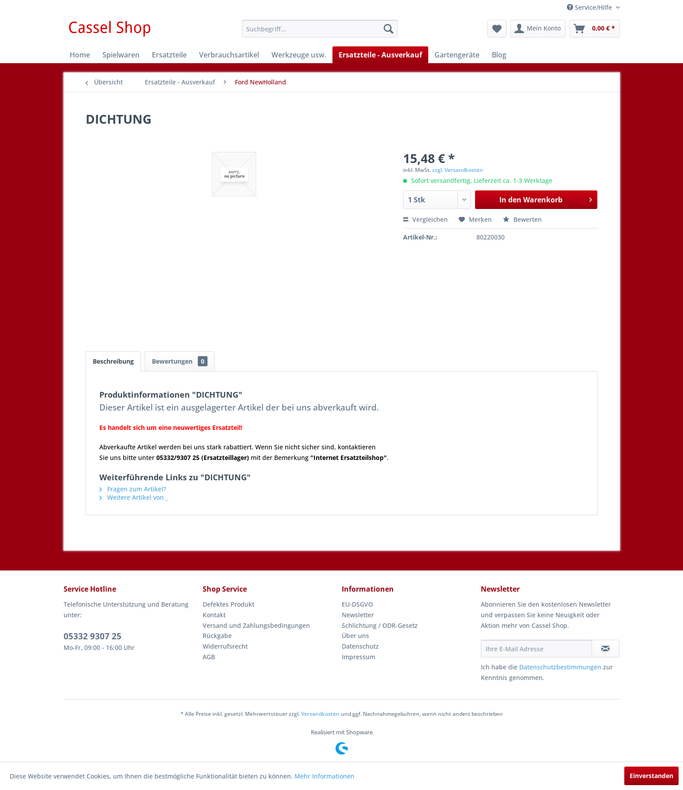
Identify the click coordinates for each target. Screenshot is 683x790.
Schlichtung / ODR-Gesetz (380, 625)
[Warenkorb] (595, 29)
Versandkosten (320, 714)
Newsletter (358, 615)
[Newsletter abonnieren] (605, 648)
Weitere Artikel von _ (133, 497)
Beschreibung (113, 361)
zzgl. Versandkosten (457, 170)
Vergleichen (425, 219)
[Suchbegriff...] (320, 29)
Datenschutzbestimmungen (560, 667)
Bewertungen (180, 361)
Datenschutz (360, 646)
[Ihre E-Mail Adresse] (536, 648)
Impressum (358, 657)
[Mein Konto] (538, 29)
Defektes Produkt (228, 604)
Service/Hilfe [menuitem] (590, 7)
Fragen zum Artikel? (132, 489)
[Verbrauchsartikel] (229, 54)
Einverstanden (651, 775)
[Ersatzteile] (169, 54)
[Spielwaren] (121, 54)
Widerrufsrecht (225, 646)
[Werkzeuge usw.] (298, 54)
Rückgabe (217, 635)
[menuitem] (320, 29)
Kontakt (214, 615)
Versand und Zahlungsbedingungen (256, 625)
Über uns (355, 635)
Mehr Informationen (324, 776)
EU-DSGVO (357, 604)
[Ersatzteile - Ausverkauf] (380, 54)
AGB (209, 657)
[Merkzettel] (496, 29)
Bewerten (522, 219)
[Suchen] (388, 29)
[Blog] (499, 54)
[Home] (80, 54)
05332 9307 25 (92, 636)
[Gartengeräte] (457, 54)
